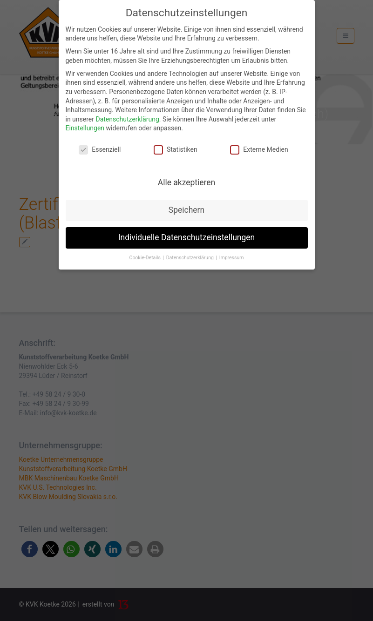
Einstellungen (85, 128)
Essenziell (100, 149)
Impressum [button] (231, 258)
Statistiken (175, 149)
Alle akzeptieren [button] (187, 182)
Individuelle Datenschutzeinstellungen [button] (186, 237)
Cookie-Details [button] (145, 258)
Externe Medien (259, 149)
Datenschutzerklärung (127, 119)
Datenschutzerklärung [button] (190, 258)
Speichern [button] (186, 210)
